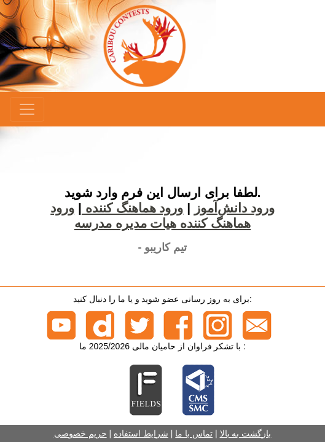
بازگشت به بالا (246, 433)
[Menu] (27, 109)
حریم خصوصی (80, 433)
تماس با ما (194, 433)
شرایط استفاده (141, 433)
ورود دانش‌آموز (234, 208)
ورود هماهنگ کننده (133, 208)
